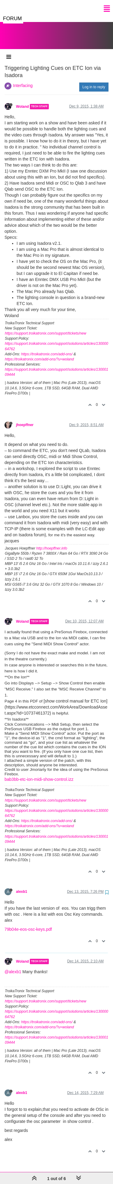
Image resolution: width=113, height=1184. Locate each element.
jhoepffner (24, 419)
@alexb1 (13, 965)
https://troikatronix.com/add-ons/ (47, 348)
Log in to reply (94, 81)
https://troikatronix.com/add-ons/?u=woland (39, 353)
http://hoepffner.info (51, 542)
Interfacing (23, 79)
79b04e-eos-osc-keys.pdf (28, 923)
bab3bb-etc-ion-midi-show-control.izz (39, 773)
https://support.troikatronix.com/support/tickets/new (45, 327)
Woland (22, 100)
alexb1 (21, 885)
